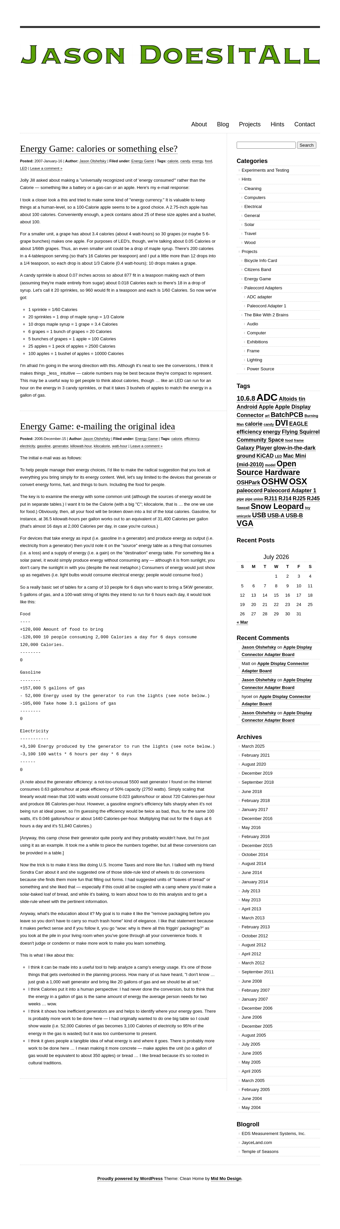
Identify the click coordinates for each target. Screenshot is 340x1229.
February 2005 (256, 1089)
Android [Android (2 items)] (247, 407)
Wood (250, 242)
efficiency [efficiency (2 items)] (249, 432)
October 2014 (255, 854)
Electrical (253, 206)
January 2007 (255, 999)
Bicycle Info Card (260, 260)
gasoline (44, 446)
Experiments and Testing (265, 170)
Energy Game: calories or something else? (99, 148)
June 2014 (252, 872)
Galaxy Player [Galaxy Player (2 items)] (254, 448)
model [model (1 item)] (270, 465)
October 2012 (255, 935)
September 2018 (258, 782)
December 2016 (257, 818)
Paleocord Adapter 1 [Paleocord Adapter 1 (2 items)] (290, 490)
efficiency (191, 439)
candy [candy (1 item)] (269, 424)
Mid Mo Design (226, 1178)
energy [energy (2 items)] (272, 432)
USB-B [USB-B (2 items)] (294, 515)
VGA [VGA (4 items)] (245, 523)
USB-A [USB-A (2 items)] (275, 515)
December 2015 (257, 845)
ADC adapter (259, 296)
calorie (173, 161)
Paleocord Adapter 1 (266, 305)
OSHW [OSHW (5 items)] (274, 481)
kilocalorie (102, 446)
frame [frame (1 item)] (299, 440)
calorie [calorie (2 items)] (253, 424)
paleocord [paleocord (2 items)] (250, 490)
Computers (255, 197)
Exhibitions (257, 341)
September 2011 (258, 971)
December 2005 (257, 1026)
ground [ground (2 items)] (246, 456)
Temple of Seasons (260, 1151)
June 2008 (252, 981)
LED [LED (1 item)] (278, 456)
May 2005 (251, 1062)
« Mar (242, 622)
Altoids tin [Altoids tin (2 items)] (292, 399)
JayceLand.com (257, 1142)
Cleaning (252, 188)
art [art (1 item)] (267, 416)
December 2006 (257, 1008)
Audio (252, 323)
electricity (27, 446)
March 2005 (253, 1080)
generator (60, 446)
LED (23, 168)
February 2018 (256, 800)
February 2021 (256, 755)
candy (185, 161)
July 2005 (251, 1044)
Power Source (260, 368)
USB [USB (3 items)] (259, 515)
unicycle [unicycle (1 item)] (244, 516)
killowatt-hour (81, 446)
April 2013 (251, 908)
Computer (256, 332)
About (199, 124)
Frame (253, 350)
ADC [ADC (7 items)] (267, 397)
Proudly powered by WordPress (130, 1178)
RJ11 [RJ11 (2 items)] (270, 498)
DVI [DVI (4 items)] (281, 423)
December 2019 (257, 773)
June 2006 (252, 1017)
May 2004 (251, 1107)
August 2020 (254, 764)
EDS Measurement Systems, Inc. (273, 1133)
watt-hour (119, 446)
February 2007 (256, 990)
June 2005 (252, 1053)
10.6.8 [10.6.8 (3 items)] (246, 398)
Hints (277, 124)
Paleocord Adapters (263, 287)
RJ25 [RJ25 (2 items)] (299, 498)
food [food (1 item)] (289, 440)
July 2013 (251, 890)
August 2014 (254, 863)
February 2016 (256, 836)
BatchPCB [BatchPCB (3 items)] (287, 414)
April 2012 (251, 953)
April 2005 (251, 1071)
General (252, 215)
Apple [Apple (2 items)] (266, 407)
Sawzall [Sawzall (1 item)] (243, 508)
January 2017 (255, 809)
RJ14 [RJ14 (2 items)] (285, 498)
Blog (223, 124)
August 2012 (254, 944)
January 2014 (255, 881)
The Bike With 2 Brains (266, 314)
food (208, 161)
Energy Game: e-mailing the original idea (97, 426)
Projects (250, 124)
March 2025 (253, 746)
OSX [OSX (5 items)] (298, 481)
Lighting (254, 359)
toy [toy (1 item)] (307, 508)
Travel (250, 233)
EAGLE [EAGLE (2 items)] (298, 424)
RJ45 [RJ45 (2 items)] (313, 498)
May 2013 (251, 899)
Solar (249, 224)
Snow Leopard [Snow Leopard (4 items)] (277, 506)
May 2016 (251, 827)
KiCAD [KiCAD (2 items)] (265, 456)
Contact (304, 124)
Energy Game (142, 161)
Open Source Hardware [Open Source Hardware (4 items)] (268, 468)
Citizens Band (257, 269)
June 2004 (252, 1098)
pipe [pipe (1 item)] (240, 499)
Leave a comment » (46, 168)
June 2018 (252, 791)
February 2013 (256, 926)
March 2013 (253, 917)
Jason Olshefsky (92, 161)
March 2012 (253, 962)
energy (197, 161)
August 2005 (254, 1035)
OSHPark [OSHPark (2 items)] (248, 482)
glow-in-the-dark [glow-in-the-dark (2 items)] (294, 448)
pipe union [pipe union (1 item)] (254, 499)
